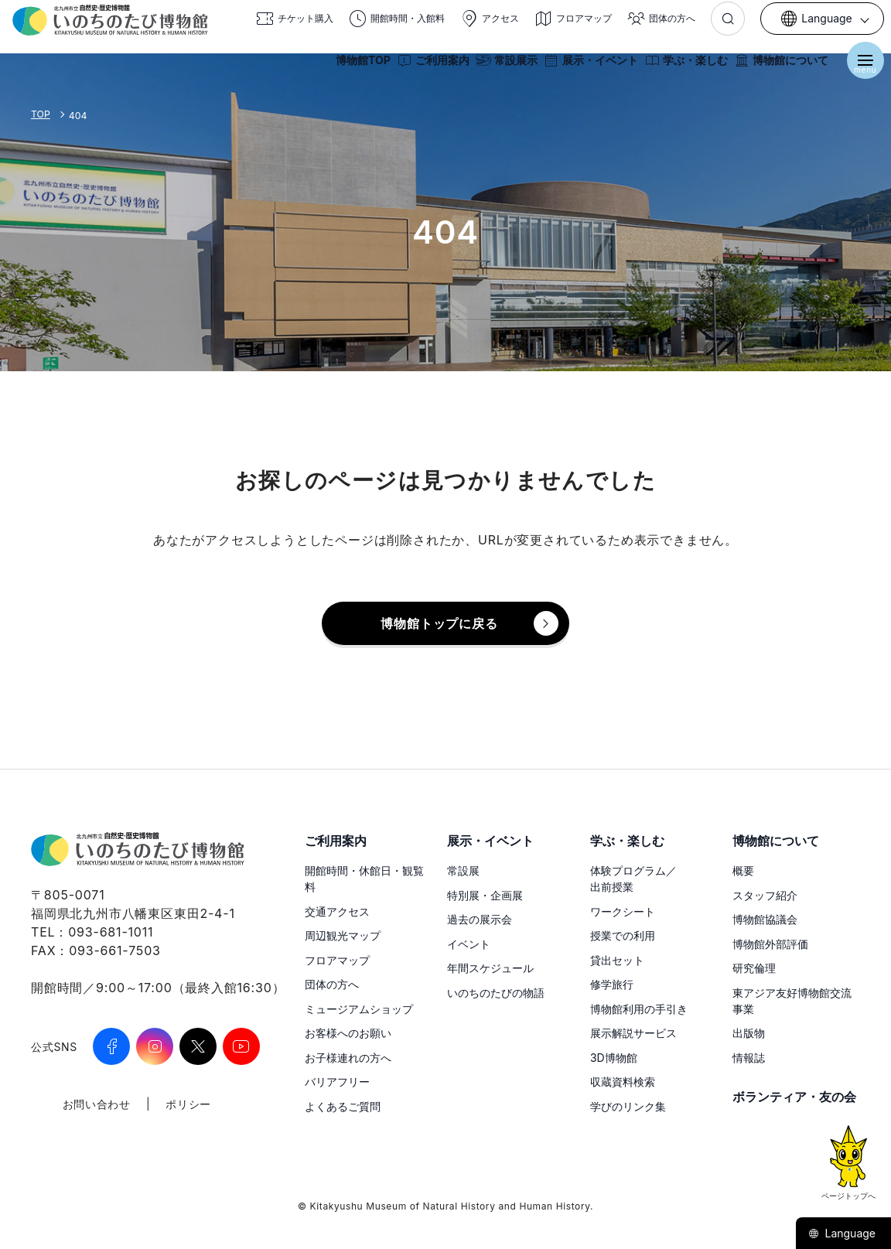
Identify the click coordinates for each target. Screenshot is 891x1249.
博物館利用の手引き (639, 1008)
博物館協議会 (764, 919)
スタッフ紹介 (764, 895)
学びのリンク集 (628, 1106)
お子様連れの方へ (348, 1057)
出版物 (748, 1032)
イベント (468, 943)
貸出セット (617, 960)
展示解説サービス (633, 1032)
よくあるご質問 (343, 1106)
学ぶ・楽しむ (680, 68)
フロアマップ (337, 960)
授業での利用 (622, 935)
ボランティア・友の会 (794, 1096)
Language (842, 1233)
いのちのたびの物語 (495, 992)
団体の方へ (332, 984)
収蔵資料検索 (622, 1081)
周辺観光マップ (343, 935)
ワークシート (622, 911)
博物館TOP (357, 68)
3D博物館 (613, 1057)
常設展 (463, 870)
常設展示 (501, 68)
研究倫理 (754, 967)
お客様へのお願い (348, 1032)
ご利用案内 (427, 68)
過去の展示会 (479, 919)
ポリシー (188, 1104)
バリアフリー (337, 1081)
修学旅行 (611, 984)
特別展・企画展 (485, 895)
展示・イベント (585, 68)
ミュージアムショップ (359, 1008)
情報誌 (748, 1057)
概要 (743, 870)
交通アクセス (337, 911)
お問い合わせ (97, 1104)
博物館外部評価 (770, 943)
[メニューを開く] (860, 68)
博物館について (776, 68)
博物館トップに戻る (439, 623)
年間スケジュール (490, 967)
